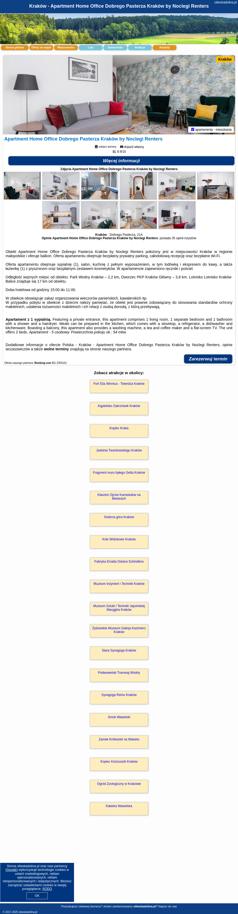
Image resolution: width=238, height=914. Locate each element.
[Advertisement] (119, 864)
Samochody (115, 47)
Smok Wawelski (119, 717)
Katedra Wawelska (119, 806)
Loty (90, 47)
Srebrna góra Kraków (119, 517)
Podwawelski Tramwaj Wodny (119, 673)
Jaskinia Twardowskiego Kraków (119, 450)
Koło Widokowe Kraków (119, 539)
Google (11, 870)
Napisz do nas (167, 906)
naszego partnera (116, 349)
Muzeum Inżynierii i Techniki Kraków (119, 584)
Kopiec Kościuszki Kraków (119, 761)
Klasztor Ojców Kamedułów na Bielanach (119, 496)
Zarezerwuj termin (208, 358)
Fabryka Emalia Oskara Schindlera (118, 561)
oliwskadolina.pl (225, 2)
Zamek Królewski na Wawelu (119, 739)
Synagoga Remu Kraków (119, 695)
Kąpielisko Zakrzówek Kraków (119, 406)
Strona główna (15, 47)
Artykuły (164, 47)
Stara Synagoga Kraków (119, 650)
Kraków (225, 59)
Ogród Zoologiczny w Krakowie (119, 784)
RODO (47, 889)
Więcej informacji (121, 160)
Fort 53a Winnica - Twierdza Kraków (119, 384)
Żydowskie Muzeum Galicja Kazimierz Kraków (119, 630)
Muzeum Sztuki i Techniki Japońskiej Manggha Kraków (119, 608)
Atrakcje (140, 47)
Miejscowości (66, 47)
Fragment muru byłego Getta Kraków (119, 472)
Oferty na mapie (41, 47)
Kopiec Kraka (118, 428)
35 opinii (178, 238)
